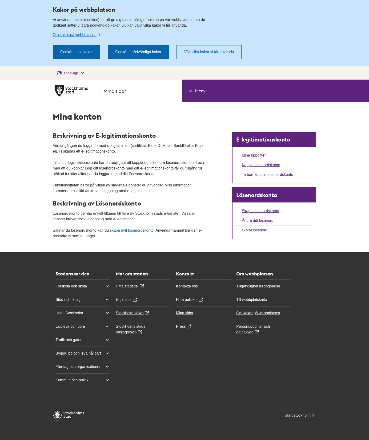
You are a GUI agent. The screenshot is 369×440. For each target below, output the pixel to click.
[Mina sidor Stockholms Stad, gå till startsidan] (115, 91)
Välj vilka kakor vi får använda (209, 52)
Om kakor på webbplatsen (258, 313)
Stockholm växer (130, 313)
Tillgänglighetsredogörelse (258, 286)
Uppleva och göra (83, 326)
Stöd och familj (83, 300)
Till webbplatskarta (251, 300)
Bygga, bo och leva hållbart (83, 353)
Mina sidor (184, 313)
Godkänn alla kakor (76, 52)
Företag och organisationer (83, 367)
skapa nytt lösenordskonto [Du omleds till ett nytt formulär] (132, 230)
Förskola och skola (83, 286)
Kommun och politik (83, 380)
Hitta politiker (187, 300)
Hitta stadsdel (127, 286)
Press (181, 326)
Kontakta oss (187, 286)
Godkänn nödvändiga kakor (138, 52)
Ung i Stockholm (83, 313)
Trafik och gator (83, 340)
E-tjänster (124, 300)
